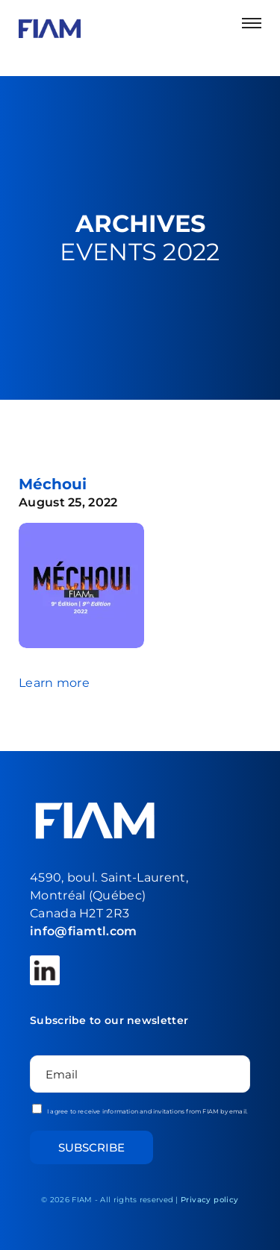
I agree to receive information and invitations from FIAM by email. (140, 1109)
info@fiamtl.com (83, 931)
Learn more (54, 683)
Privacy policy (210, 1200)
